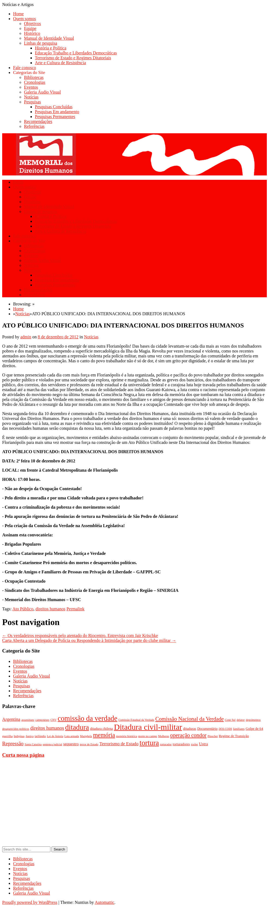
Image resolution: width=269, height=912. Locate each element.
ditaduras (189, 728)
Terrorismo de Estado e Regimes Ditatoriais (73, 57)
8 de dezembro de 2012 (58, 337)
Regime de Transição (234, 736)
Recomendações (38, 121)
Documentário (207, 728)
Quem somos (24, 18)
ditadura (77, 727)
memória (104, 735)
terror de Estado (89, 744)
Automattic (104, 902)
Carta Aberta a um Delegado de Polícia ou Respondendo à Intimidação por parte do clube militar (89, 640)
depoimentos (253, 719)
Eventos (31, 87)
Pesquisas (32, 102)
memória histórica (126, 736)
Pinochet (212, 736)
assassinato (27, 719)
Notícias (31, 97)
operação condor (188, 735)
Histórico (32, 33)
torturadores (181, 744)
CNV (53, 719)
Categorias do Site (29, 72)
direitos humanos (50, 609)
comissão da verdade (87, 718)
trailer (194, 744)
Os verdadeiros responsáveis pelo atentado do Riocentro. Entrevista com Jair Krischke (80, 635)
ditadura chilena (101, 728)
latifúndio (40, 736)
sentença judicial (52, 744)
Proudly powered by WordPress (29, 902)
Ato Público (23, 609)
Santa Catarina (33, 744)
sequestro (71, 744)
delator (241, 719)
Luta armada (71, 736)
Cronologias (34, 82)
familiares (239, 728)
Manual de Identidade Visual (49, 38)
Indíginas (19, 736)
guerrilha (7, 736)
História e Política (50, 48)
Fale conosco (24, 67)
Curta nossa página (23, 755)
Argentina (11, 719)
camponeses (42, 719)
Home (18, 13)
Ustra (203, 744)
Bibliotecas (34, 77)
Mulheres (163, 736)
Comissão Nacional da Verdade (189, 719)
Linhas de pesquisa (40, 43)
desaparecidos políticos (15, 728)
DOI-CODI (225, 728)
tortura (149, 743)
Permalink (75, 609)
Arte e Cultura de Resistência (60, 62)
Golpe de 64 (254, 728)
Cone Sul (230, 719)
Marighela (86, 736)
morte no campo (147, 736)
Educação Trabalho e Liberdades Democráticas (76, 53)
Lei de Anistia (55, 736)
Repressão (12, 743)
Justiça (29, 736)
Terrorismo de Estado (118, 743)
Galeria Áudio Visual (42, 92)
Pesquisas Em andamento (57, 111)
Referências (34, 126)
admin (25, 337)
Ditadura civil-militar (148, 727)
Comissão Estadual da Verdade (136, 719)
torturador (166, 744)
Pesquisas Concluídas (53, 106)
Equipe (30, 28)
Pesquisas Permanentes (55, 116)
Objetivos (32, 23)
